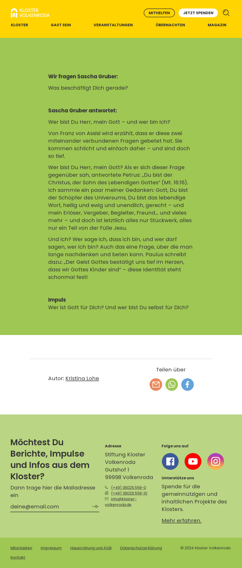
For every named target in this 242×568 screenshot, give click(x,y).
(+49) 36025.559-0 (128, 487)
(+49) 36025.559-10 (129, 493)
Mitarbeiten (21, 548)
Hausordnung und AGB (91, 548)
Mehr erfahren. (181, 520)
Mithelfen (159, 13)
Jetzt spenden (198, 13)
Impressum (51, 548)
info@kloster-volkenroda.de (121, 501)
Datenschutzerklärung (141, 548)
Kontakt (17, 557)
